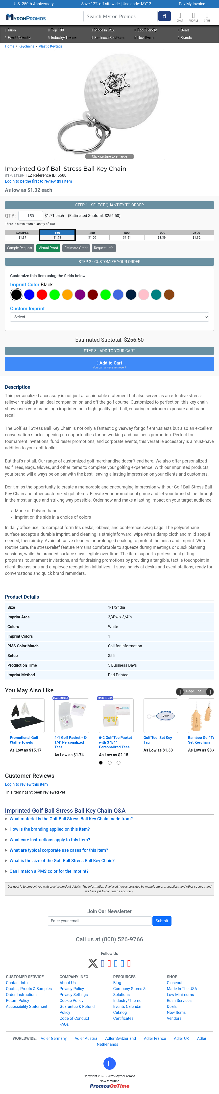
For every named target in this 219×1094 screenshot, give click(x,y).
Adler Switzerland (120, 1038)
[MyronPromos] (25, 16)
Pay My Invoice (192, 3)
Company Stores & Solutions (129, 991)
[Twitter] (93, 965)
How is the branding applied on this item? (50, 829)
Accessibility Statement (26, 1006)
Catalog (120, 1012)
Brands (185, 38)
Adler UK (181, 1038)
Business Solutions (108, 38)
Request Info (104, 248)
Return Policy (17, 1000)
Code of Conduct (74, 1018)
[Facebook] (102, 965)
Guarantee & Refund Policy (77, 1009)
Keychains (26, 46)
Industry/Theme (62, 38)
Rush (10, 30)
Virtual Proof (48, 248)
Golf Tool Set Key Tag (158, 740)
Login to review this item (26, 784)
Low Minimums (180, 994)
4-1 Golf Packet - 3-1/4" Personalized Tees (70, 742)
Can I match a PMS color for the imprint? (49, 871)
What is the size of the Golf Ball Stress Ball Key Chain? (62, 860)
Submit (162, 921)
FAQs (64, 1024)
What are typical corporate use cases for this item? (59, 850)
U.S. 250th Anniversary (34, 3)
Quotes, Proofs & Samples (29, 988)
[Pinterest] (109, 965)
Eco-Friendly (146, 30)
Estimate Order (76, 248)
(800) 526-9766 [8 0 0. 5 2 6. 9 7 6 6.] (122, 939)
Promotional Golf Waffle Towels (24, 740)
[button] (193, 15)
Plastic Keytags (51, 46)
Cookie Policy (71, 1000)
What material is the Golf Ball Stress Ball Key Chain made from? (71, 818)
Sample (19, 248)
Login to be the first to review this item (38, 181)
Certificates (123, 1018)
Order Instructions (22, 994)
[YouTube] (129, 965)
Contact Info (17, 982)
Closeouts (176, 982)
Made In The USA (182, 988)
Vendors (174, 1018)
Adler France (155, 1038)
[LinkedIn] (122, 965)
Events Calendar (127, 1006)
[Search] (120, 16)
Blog (117, 982)
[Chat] (180, 15)
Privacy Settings (74, 994)
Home (9, 46)
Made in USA (103, 30)
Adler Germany (54, 1038)
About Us (68, 982)
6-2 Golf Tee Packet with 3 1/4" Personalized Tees (116, 742)
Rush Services (179, 1000)
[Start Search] (164, 16)
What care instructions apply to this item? (50, 839)
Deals (184, 30)
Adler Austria (85, 1038)
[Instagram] (116, 965)
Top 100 (56, 30)
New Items (144, 38)
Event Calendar (18, 38)
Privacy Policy (72, 988)
